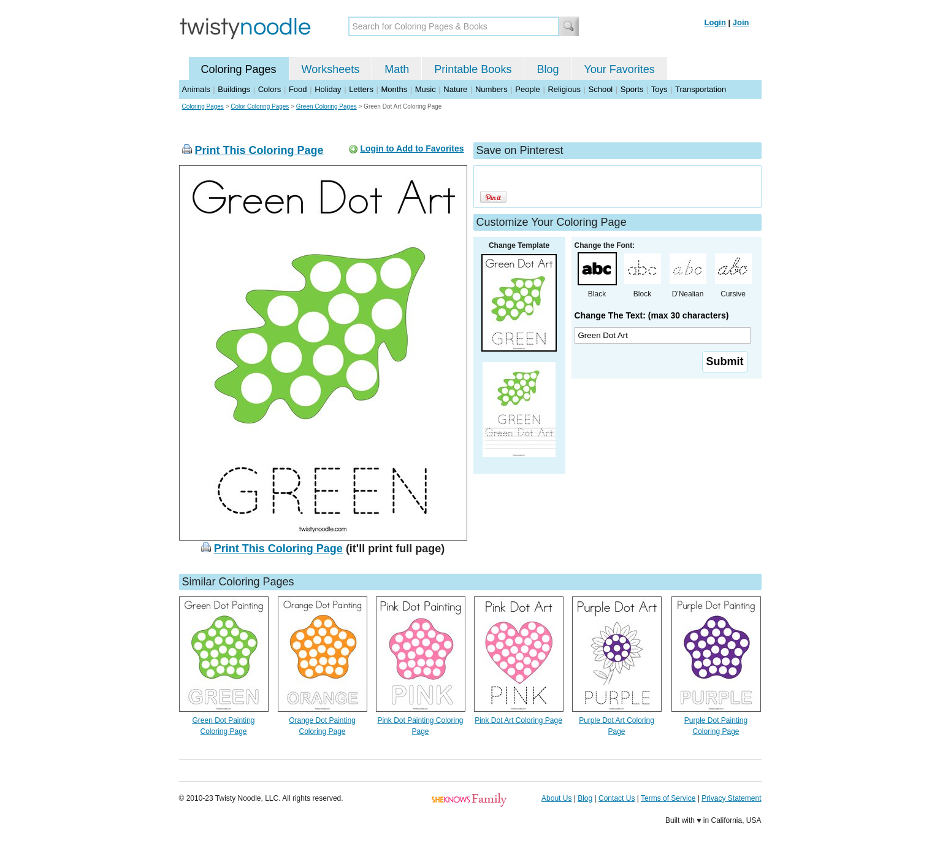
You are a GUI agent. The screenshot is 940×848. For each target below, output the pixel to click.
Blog (548, 69)
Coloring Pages (239, 69)
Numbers (491, 89)
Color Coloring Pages (260, 106)
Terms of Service (668, 798)
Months (394, 89)
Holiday (328, 89)
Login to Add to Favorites (412, 148)
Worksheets (331, 69)
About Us (556, 798)
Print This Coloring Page (259, 150)
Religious (564, 89)
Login (715, 22)
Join (741, 22)
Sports (632, 89)
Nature (455, 89)
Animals (196, 89)
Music (425, 89)
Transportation (700, 89)
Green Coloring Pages (326, 106)
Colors (269, 89)
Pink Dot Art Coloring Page (518, 720)
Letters (361, 89)
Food (298, 89)
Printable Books (472, 69)
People (527, 89)
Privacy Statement (731, 798)
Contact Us (616, 798)
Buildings (234, 89)
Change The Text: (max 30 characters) (652, 315)
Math (396, 69)
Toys (659, 89)
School (601, 89)
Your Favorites (619, 69)
